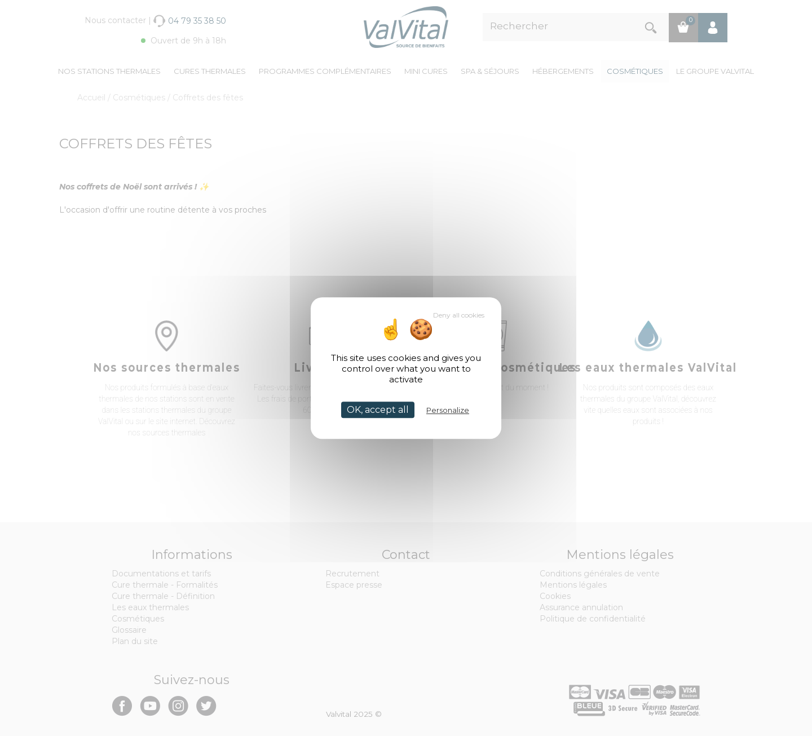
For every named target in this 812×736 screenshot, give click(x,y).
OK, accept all (378, 409)
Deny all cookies (458, 315)
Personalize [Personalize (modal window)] (447, 410)
